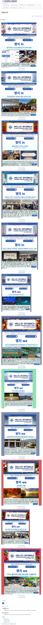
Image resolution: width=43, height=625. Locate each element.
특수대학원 (7, 622)
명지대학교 (7, 618)
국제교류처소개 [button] (6, 5)
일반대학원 (7, 621)
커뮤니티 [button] (20, 7)
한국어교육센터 (6, 7)
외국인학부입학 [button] (22, 5)
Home (33, 16)
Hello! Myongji (21, 68)
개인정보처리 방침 (4, 606)
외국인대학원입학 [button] (30, 5)
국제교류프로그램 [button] (14, 5)
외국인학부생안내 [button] (13, 7)
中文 (7, 3)
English (4, 3)
